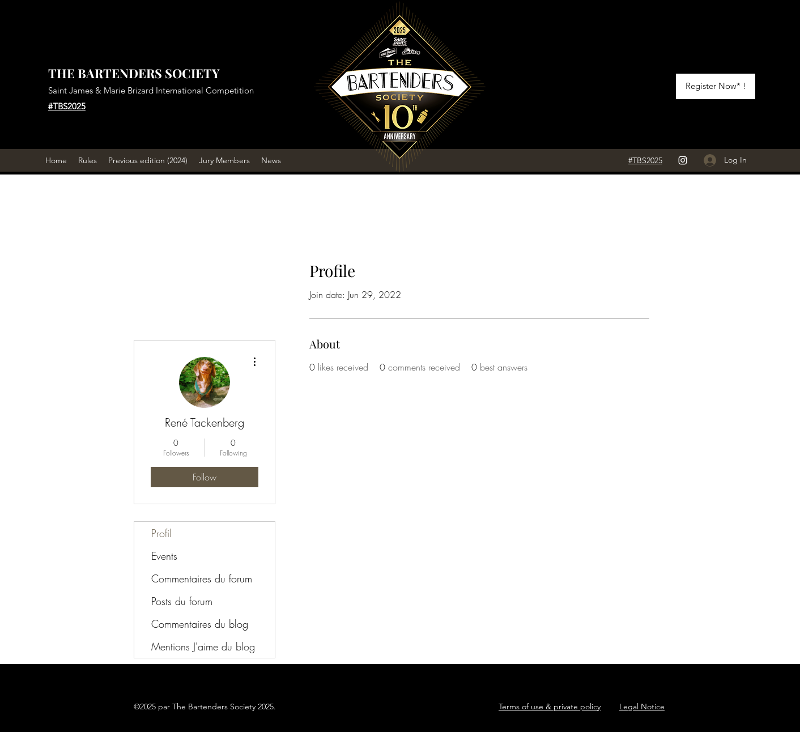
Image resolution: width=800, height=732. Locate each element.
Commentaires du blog (199, 624)
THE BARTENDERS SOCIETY (134, 73)
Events (164, 556)
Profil (161, 533)
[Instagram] (682, 160)
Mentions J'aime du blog (203, 646)
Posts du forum (181, 601)
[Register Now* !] (715, 86)
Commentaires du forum (201, 578)
